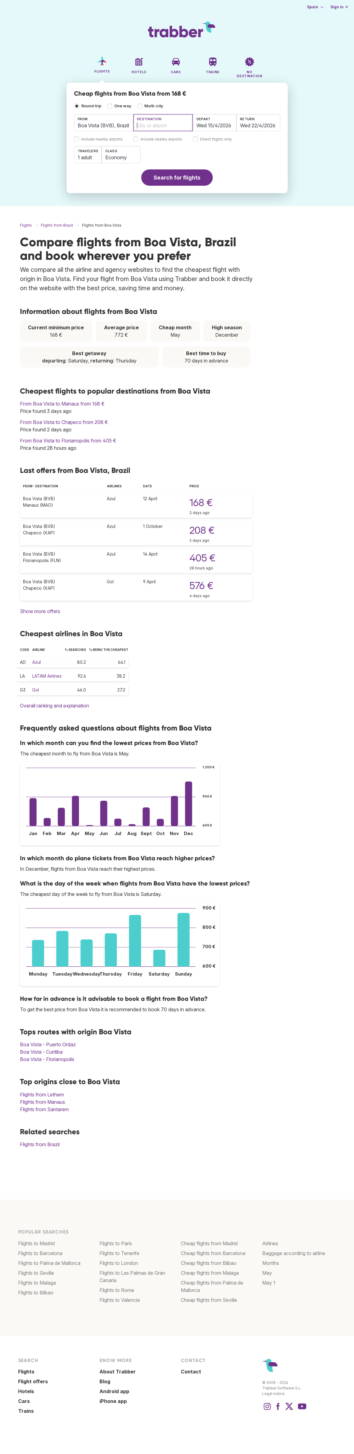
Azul (36, 662)
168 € (201, 503)
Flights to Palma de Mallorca (49, 1263)
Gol (35, 689)
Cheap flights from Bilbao (208, 1263)
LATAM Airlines (47, 676)
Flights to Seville (36, 1273)
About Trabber (117, 1372)
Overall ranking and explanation (54, 706)
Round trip (91, 106)
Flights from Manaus (42, 1102)
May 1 (268, 1283)
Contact (191, 1372)
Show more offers (40, 611)
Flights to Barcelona (40, 1253)
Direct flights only (216, 139)
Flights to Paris (115, 1243)
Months (270, 1263)
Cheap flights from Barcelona (213, 1253)
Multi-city (153, 106)
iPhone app (113, 1401)
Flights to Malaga (37, 1283)
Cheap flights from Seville (209, 1300)
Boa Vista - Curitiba (41, 1052)
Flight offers (33, 1381)
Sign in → (339, 7)
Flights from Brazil (40, 1144)
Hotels (26, 1391)
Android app (114, 1391)
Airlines (270, 1243)
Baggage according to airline (293, 1253)
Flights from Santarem (44, 1109)
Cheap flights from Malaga (210, 1273)
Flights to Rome (116, 1290)
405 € (202, 558)
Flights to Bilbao (35, 1293)
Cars (24, 1401)
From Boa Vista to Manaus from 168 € (62, 404)
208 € (202, 530)
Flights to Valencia (119, 1300)
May (267, 1273)
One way (122, 106)
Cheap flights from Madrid (209, 1243)
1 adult (85, 157)
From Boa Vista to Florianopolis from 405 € (68, 441)
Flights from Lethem (42, 1094)
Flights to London (118, 1263)
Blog (104, 1381)
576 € (201, 586)
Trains (26, 1411)
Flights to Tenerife (119, 1253)
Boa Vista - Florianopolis (47, 1059)
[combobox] (104, 122)
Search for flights (177, 177)
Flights (26, 1372)
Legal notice (273, 1393)
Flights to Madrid (36, 1243)
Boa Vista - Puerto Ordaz (48, 1044)
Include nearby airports (102, 139)
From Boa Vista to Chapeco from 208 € (64, 422)
